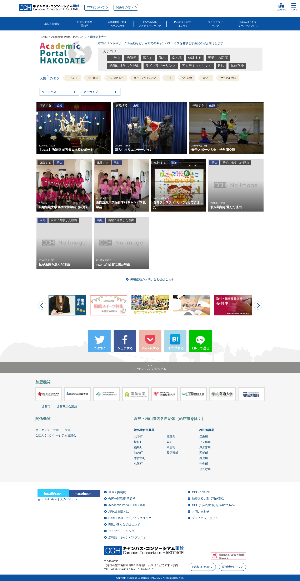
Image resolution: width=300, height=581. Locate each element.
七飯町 (138, 463)
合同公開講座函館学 (84, 23)
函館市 (46, 406)
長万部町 (172, 452)
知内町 (138, 452)
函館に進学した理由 (124, 65)
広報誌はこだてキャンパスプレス (248, 23)
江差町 (203, 436)
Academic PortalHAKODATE (117, 23)
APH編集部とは (118, 511)
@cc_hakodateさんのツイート (58, 499)
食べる (177, 57)
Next (258, 305)
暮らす (148, 57)
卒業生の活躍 (218, 57)
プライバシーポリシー (206, 518)
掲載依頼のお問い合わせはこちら (152, 279)
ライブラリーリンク (215, 23)
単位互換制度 (51, 23)
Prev (42, 305)
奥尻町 (203, 458)
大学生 (206, 77)
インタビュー (116, 77)
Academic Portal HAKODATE (127, 505)
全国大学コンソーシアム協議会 (55, 435)
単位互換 (237, 65)
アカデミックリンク (197, 65)
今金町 (203, 463)
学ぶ (117, 57)
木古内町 (140, 458)
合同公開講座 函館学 (121, 498)
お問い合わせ (200, 511)
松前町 (138, 442)
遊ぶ (162, 57)
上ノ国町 (205, 442)
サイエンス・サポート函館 (52, 430)
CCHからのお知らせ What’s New (213, 505)
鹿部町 (171, 436)
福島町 (138, 447)
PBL (221, 65)
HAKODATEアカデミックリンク (150, 23)
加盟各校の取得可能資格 (208, 498)
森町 (169, 442)
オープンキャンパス (145, 77)
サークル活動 (228, 77)
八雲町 (171, 447)
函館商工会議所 (67, 406)
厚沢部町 (205, 447)
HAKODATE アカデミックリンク (129, 518)
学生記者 (187, 77)
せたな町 (205, 469)
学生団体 (93, 77)
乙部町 (203, 452)
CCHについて (201, 492)
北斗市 (138, 436)
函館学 (131, 57)
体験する (194, 57)
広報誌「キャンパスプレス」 (127, 537)
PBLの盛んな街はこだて (182, 23)
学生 (169, 77)
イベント (73, 77)
